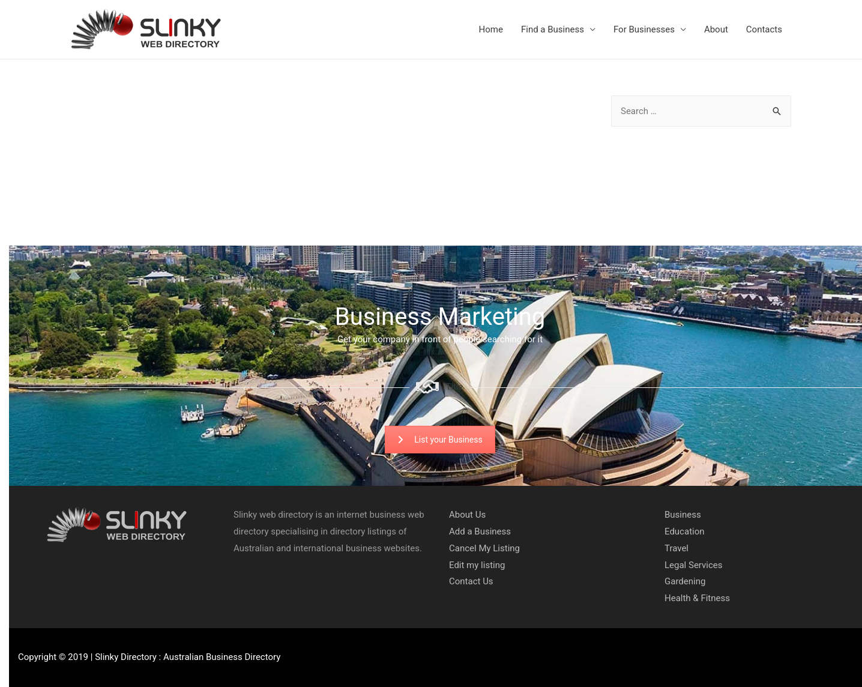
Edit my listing (477, 565)
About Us (467, 514)
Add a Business (480, 531)
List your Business (439, 439)
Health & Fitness (697, 598)
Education (685, 531)
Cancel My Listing (484, 548)
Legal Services (694, 565)
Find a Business (552, 29)
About (716, 29)
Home (491, 29)
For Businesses (644, 29)
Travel (677, 548)
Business (683, 514)
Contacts (764, 29)
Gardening (685, 581)
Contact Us (471, 581)
